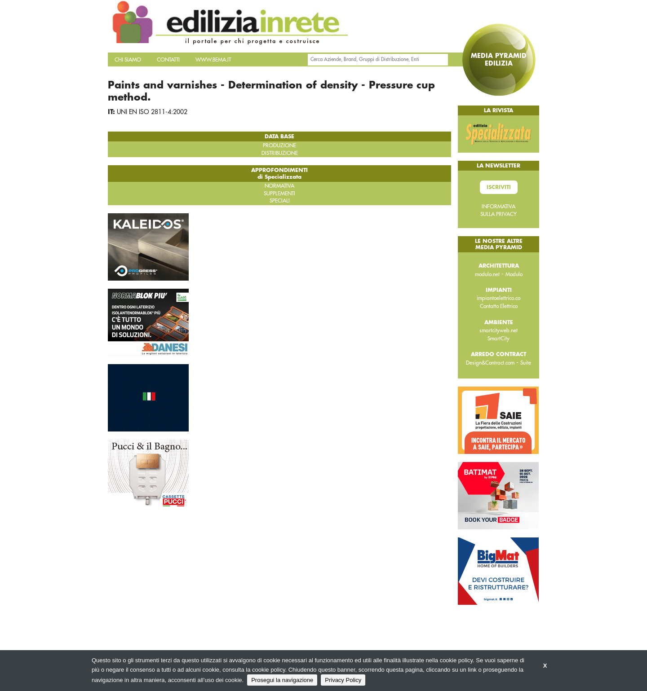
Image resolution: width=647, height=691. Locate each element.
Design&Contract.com (490, 362)
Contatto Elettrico (499, 306)
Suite (525, 362)
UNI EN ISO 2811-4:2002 (152, 112)
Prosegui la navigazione (282, 680)
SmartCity (498, 338)
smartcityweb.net (498, 330)
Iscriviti (499, 187)
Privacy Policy (343, 680)
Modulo (514, 274)
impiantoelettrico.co (498, 298)
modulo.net (487, 274)
